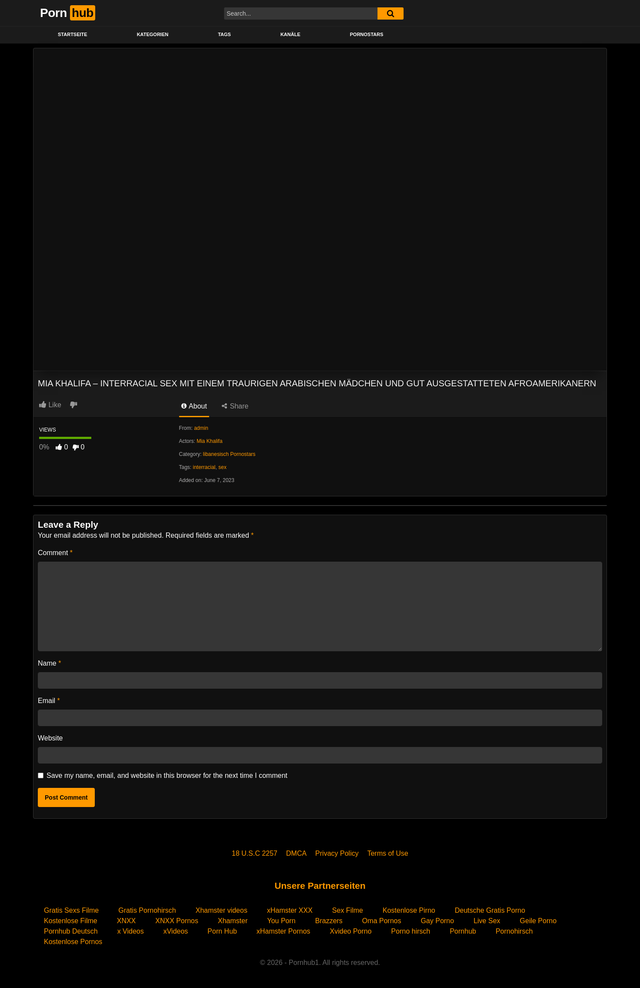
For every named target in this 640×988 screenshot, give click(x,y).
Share (235, 406)
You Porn (281, 920)
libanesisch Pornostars (229, 454)
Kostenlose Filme (70, 920)
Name (49, 663)
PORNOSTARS (366, 34)
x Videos (130, 931)
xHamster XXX (290, 910)
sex (222, 467)
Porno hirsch (410, 931)
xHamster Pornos (283, 931)
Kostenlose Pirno (409, 910)
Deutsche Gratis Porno (490, 910)
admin (201, 428)
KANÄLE (290, 34)
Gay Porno (437, 920)
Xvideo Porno (351, 931)
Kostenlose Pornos (73, 941)
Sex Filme (347, 910)
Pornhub (463, 931)
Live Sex (486, 920)
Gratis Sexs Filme (71, 910)
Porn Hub (222, 931)
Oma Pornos (381, 920)
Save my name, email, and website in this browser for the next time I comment (167, 775)
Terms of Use (387, 853)
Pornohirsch (514, 931)
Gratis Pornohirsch (147, 910)
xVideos (175, 931)
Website (50, 738)
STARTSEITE (72, 34)
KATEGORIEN (153, 34)
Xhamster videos (221, 910)
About (194, 406)
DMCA (296, 853)
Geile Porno (538, 920)
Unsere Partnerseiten (319, 886)
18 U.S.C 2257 (254, 853)
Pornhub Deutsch (71, 931)
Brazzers (329, 920)
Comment (55, 552)
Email (49, 700)
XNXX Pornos (176, 920)
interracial (204, 467)
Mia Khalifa (209, 441)
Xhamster (232, 920)
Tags (224, 34)
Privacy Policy (337, 853)
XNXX (126, 920)
